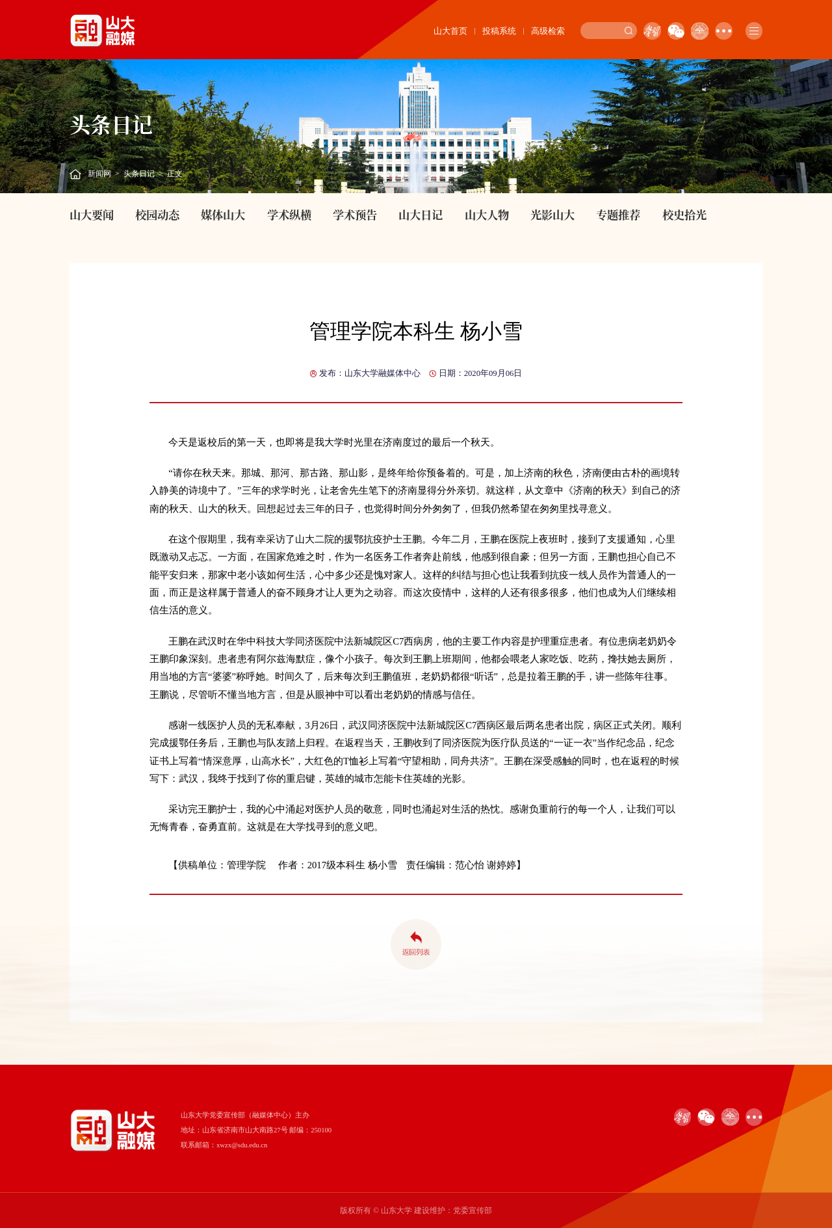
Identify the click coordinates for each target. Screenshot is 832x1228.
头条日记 (139, 173)
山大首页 (450, 31)
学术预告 (355, 214)
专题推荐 (618, 214)
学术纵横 (289, 214)
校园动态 (157, 214)
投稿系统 (499, 31)
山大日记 (420, 214)
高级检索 (548, 31)
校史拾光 (684, 214)
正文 (175, 173)
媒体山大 (223, 214)
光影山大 (552, 214)
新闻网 (99, 173)
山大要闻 (92, 214)
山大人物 (487, 214)
